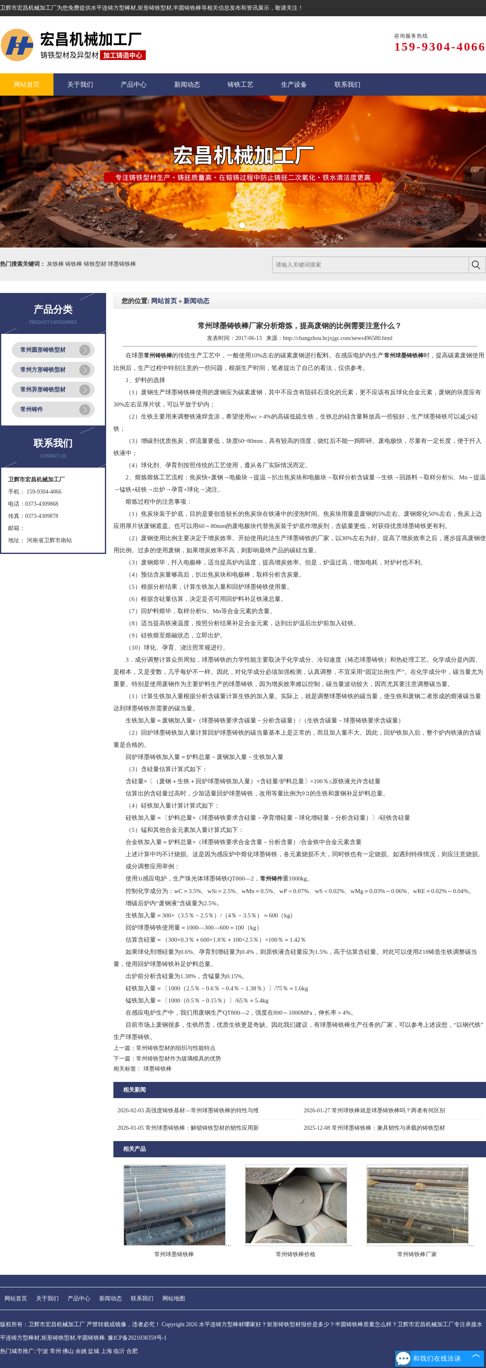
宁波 (42, 1351)
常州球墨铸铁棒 (174, 1254)
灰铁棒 (56, 264)
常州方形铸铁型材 (43, 370)
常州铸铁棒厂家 (417, 1254)
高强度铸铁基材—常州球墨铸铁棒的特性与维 (188, 1110)
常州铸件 (31, 409)
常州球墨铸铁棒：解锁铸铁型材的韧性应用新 (188, 1128)
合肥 (132, 1351)
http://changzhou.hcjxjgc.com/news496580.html (337, 338)
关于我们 (47, 1298)
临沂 (119, 1351)
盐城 (93, 1351)
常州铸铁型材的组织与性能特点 (175, 1048)
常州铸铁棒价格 (295, 1254)
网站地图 (173, 1298)
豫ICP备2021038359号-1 (137, 1338)
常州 (55, 1351)
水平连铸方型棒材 (113, 8)
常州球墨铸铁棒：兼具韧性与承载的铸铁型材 (374, 1128)
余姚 (81, 1351)
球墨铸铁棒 (122, 264)
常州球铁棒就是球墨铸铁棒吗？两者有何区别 (374, 1110)
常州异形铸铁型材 (43, 390)
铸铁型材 (96, 264)
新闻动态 (196, 300)
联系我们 (142, 1298)
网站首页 (164, 300)
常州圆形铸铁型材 (43, 350)
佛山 (68, 1351)
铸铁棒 (74, 264)
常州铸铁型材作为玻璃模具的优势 (178, 1059)
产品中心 (79, 1298)
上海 (106, 1351)
